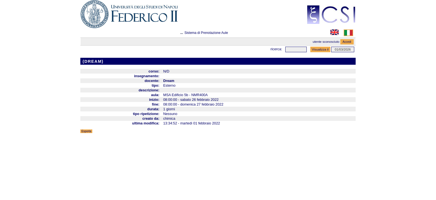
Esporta (86, 131)
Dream (168, 81)
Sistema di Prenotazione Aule (206, 33)
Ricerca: (276, 49)
